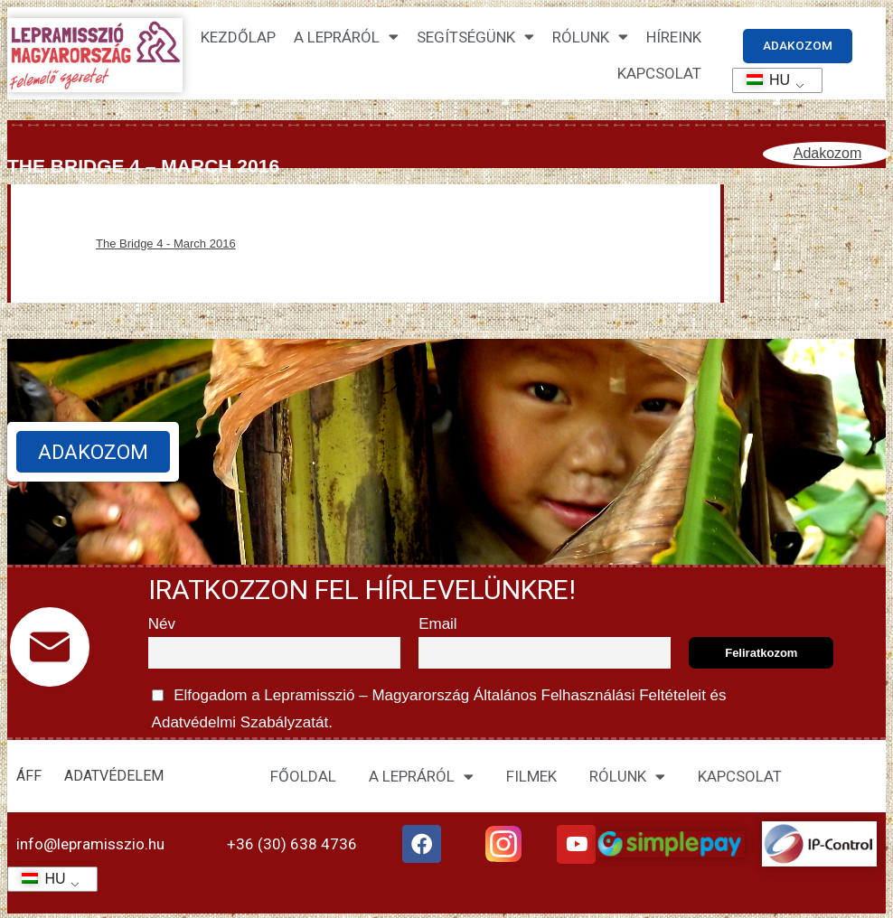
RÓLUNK (627, 777)
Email (437, 624)
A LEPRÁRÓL (421, 777)
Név (161, 624)
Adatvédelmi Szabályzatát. (240, 723)
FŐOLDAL (303, 778)
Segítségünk (475, 37)
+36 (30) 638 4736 (292, 845)
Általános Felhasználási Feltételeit (589, 696)
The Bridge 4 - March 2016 (166, 244)
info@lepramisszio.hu (90, 845)
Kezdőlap (238, 38)
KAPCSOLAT (659, 74)
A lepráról (346, 37)
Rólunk (590, 37)
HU (762, 80)
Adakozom (828, 154)
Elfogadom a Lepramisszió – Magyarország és (437, 706)
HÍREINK (673, 38)
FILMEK (531, 778)
